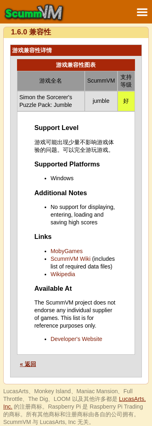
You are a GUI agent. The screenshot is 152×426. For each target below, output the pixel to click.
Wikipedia (63, 274)
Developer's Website (77, 339)
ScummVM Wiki (71, 259)
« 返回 (28, 364)
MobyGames (67, 251)
